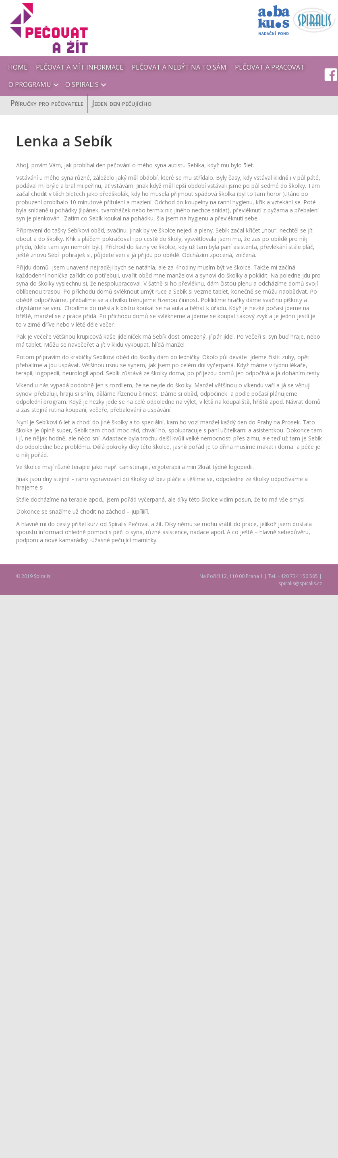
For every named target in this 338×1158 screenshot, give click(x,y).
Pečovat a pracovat (270, 67)
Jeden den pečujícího (121, 97)
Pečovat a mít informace (79, 67)
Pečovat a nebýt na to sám (179, 67)
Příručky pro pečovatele (46, 97)
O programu (29, 84)
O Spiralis (82, 84)
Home (17, 67)
